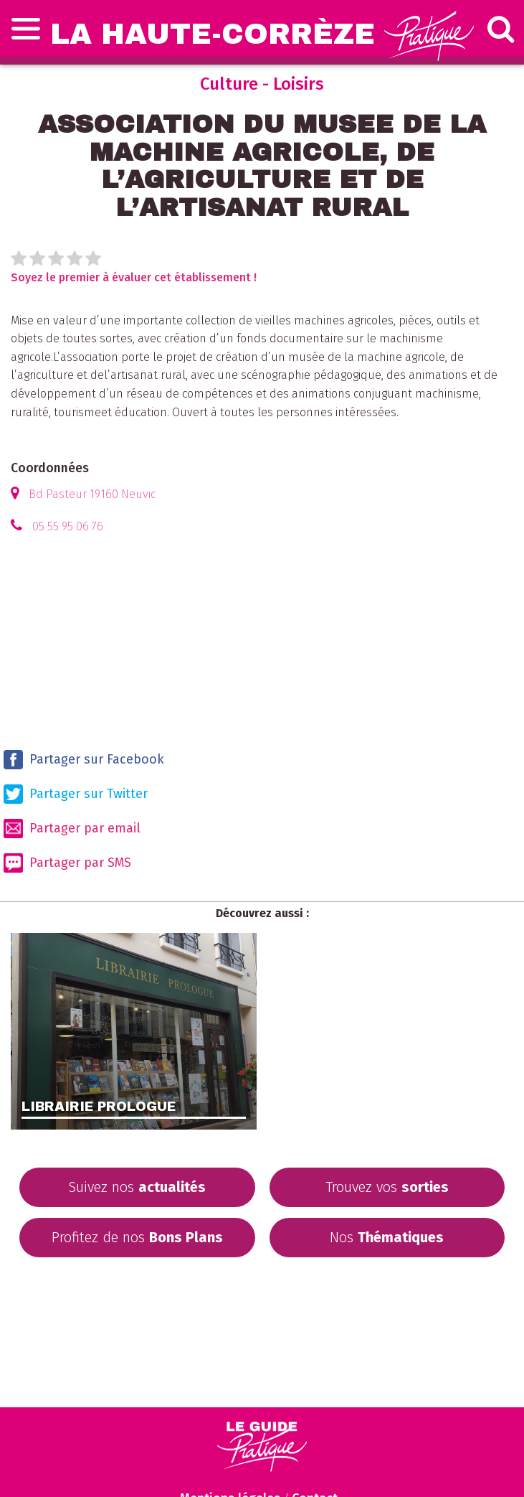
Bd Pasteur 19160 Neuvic (92, 494)
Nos (387, 1237)
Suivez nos (137, 1187)
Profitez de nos (137, 1237)
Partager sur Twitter (76, 794)
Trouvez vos (387, 1187)
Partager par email (72, 828)
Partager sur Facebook (84, 759)
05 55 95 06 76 (67, 526)
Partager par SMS (67, 863)
